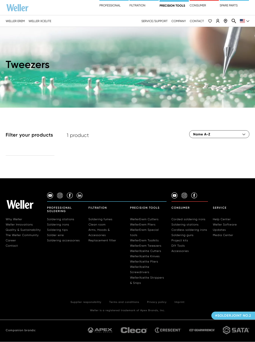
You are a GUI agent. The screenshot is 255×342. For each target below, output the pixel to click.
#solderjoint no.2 (233, 315)
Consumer (198, 5)
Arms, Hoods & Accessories (99, 232)
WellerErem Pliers (143, 224)
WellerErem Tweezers (145, 245)
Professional (110, 5)
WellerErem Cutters (144, 219)
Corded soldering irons (188, 219)
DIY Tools (178, 245)
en (244, 21)
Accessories (180, 251)
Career (11, 240)
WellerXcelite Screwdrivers (139, 269)
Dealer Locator (225, 21)
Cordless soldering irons (189, 230)
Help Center (222, 219)
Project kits (179, 240)
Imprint (179, 302)
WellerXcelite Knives (145, 256)
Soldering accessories (63, 240)
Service (220, 207)
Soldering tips (57, 230)
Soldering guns (182, 235)
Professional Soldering (59, 209)
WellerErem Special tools (144, 232)
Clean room (97, 224)
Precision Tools (145, 207)
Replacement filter (102, 240)
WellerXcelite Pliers (144, 261)
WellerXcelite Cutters (145, 251)
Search (234, 21)
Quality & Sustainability (23, 230)
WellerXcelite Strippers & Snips (147, 280)
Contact (197, 21)
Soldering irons (58, 224)
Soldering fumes (100, 219)
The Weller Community (22, 235)
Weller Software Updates (225, 227)
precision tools (172, 5)
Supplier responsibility (86, 302)
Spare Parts (229, 5)
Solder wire (55, 235)
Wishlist (210, 21)
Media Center (223, 235)
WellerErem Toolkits (144, 240)
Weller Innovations (19, 224)
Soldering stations (60, 219)
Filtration (137, 5)
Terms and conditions (124, 302)
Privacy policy (157, 302)
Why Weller (14, 219)
